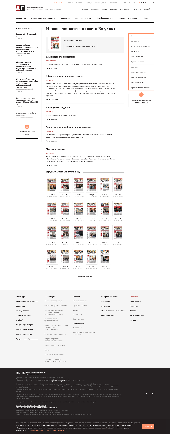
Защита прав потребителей (55, 345)
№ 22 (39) (78, 195)
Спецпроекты (124, 9)
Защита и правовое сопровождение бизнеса (53, 340)
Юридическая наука (138, 82)
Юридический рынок (128, 18)
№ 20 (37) (105, 195)
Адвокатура (21, 18)
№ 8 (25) (104, 243)
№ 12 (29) (52, 243)
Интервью (113, 9)
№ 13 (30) (118, 219)
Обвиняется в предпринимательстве (65, 76)
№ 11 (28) (65, 243)
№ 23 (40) (65, 195)
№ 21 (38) (92, 195)
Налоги (47, 350)
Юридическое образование (140, 88)
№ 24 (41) (52, 194)
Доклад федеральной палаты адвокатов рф (68, 127)
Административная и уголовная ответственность (55, 360)
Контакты (79, 3)
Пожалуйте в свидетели (58, 107)
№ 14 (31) (105, 219)
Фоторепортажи (107, 315)
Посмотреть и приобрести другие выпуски (80, 46)
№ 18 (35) (52, 219)
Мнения (104, 9)
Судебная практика (105, 18)
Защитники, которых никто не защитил (84, 334)
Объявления (136, 9)
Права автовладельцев (53, 301)
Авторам (70, 3)
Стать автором (78, 319)
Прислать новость (80, 306)
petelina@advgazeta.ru (59, 381)
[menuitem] (21, 18)
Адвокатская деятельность (43, 18)
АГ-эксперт (77, 328)
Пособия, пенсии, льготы (54, 355)
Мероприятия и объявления (112, 311)
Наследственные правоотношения (51, 320)
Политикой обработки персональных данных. (46, 430)
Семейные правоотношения (55, 306)
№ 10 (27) (78, 243)
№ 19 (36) (118, 194)
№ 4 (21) (65, 266)
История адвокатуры (138, 72)
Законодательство (83, 18)
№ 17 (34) (65, 219)
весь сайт (149, 9)
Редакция (89, 3)
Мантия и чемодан (55, 149)
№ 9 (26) (91, 243)
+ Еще (145, 18)
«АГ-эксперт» (49, 297)
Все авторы (114, 3)
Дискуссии (95, 9)
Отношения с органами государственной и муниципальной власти (53, 312)
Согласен (148, 426)
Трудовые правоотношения (55, 334)
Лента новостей (24, 29)
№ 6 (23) (51, 267)
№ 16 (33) (78, 219)
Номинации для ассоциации (60, 56)
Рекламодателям (101, 3)
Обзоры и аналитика (109, 297)
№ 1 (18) (104, 267)
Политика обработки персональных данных (31, 405)
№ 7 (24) (118, 243)
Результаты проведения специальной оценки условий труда (36, 407)
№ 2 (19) (91, 267)
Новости (85, 9)
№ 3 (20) (78, 266)
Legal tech (134, 67)
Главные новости (80, 301)
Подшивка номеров (85, 277)
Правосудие (65, 18)
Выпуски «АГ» (59, 3)
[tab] (141, 36)
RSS (134, 2)
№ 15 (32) (92, 219)
